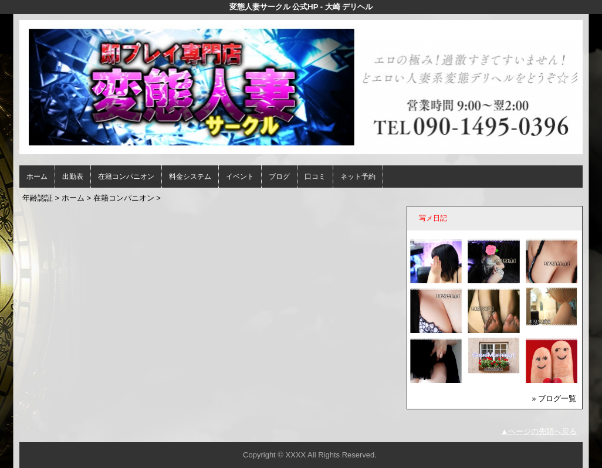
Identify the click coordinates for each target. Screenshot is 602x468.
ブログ (279, 176)
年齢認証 (37, 198)
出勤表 (72, 176)
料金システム (190, 176)
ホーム (37, 176)
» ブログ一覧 (554, 398)
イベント (240, 176)
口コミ (315, 176)
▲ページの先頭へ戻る (538, 431)
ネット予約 (358, 176)
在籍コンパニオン (126, 176)
